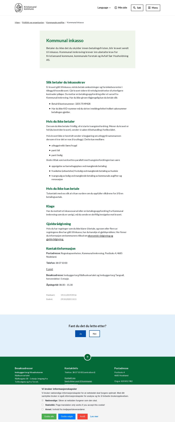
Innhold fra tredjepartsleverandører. (63, 409)
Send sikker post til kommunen (78, 381)
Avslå (82, 416)
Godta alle (49, 416)
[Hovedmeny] (153, 8)
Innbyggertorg (71, 384)
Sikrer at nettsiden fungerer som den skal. (69, 400)
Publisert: (50, 295)
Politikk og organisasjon (33, 22)
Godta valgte (67, 416)
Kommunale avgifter (55, 22)
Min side (120, 7)
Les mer (94, 416)
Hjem (17, 22)
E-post (49, 269)
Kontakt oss (70, 378)
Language (104, 7)
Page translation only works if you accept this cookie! (73, 405)
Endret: (49, 299)
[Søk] (137, 8)
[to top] (87, 357)
